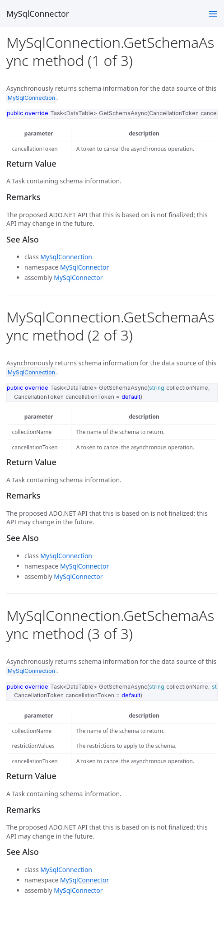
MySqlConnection (66, 256)
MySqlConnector (37, 13)
